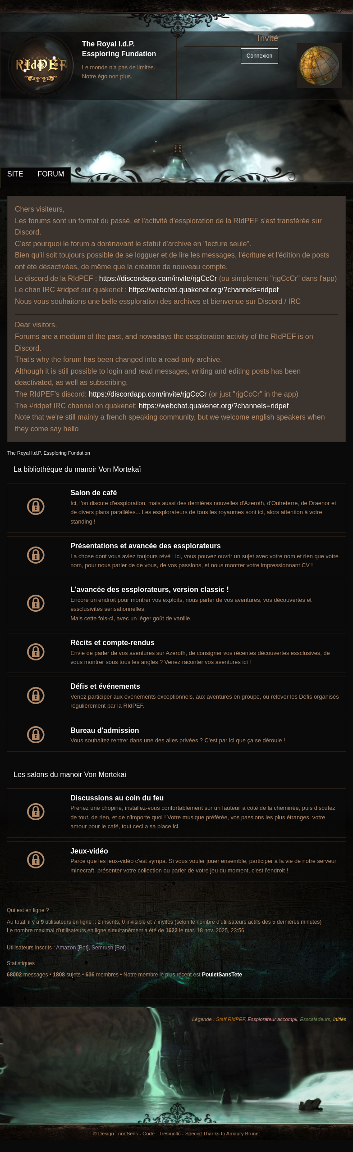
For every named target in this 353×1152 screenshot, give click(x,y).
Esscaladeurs (315, 1019)
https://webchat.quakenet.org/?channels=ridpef (204, 290)
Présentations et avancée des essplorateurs (145, 546)
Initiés (339, 1019)
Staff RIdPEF (230, 1019)
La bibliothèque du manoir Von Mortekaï (77, 469)
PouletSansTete (222, 974)
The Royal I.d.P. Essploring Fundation (48, 453)
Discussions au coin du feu (117, 798)
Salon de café (93, 493)
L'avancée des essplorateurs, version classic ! (149, 589)
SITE (15, 174)
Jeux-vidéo (89, 851)
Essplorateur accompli (272, 1019)
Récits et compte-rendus (112, 642)
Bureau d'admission (104, 730)
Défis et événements (105, 686)
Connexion (259, 56)
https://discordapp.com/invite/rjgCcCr (158, 278)
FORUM (51, 174)
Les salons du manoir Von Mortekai (70, 774)
